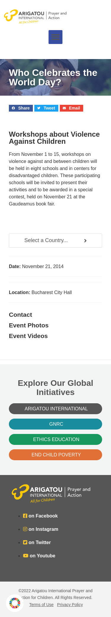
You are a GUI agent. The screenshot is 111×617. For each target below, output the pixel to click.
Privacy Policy (70, 604)
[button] (55, 37)
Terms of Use (41, 604)
